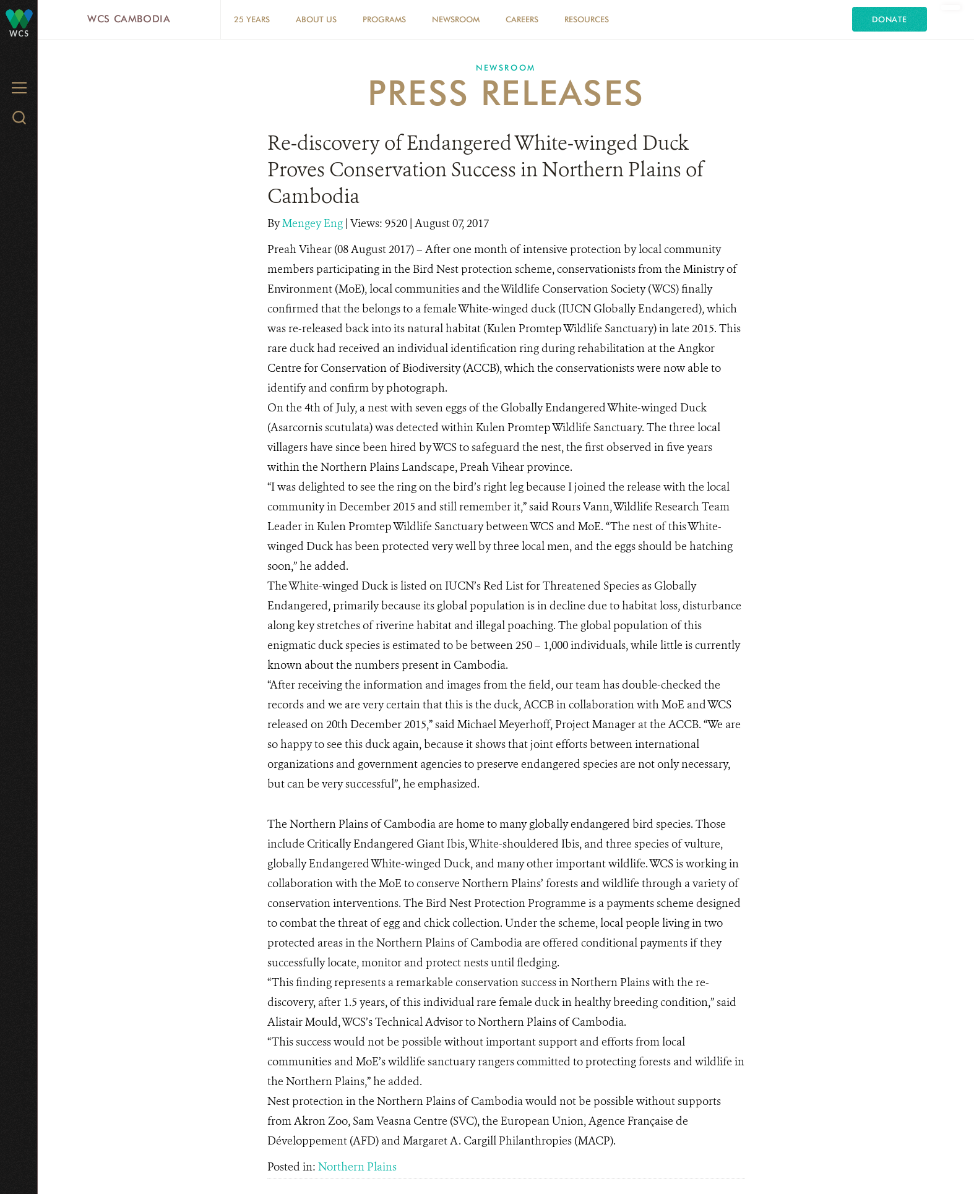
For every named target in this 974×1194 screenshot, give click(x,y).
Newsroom (456, 19)
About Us (316, 19)
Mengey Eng (313, 223)
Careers (522, 19)
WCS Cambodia (129, 19)
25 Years (252, 19)
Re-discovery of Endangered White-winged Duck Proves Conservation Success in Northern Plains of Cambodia (485, 169)
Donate (889, 19)
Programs (384, 19)
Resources (586, 19)
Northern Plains (357, 1166)
